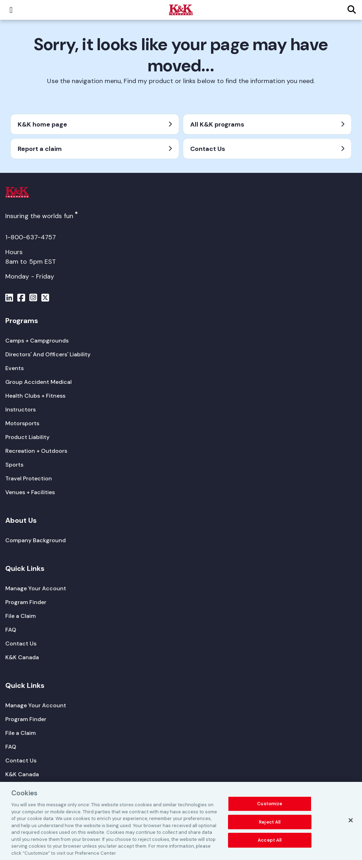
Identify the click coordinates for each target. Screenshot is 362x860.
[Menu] (9, 298)
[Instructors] (20, 409)
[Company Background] (35, 540)
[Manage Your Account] (35, 588)
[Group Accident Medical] (38, 382)
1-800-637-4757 (30, 237)
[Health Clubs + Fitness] (35, 395)
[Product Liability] (27, 437)
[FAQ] (10, 629)
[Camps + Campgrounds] (37, 340)
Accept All (269, 843)
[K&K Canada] (22, 657)
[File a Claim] (20, 616)
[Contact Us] (20, 643)
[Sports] (14, 464)
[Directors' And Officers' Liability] (47, 354)
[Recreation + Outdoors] (36, 451)
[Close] (350, 823)
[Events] (14, 368)
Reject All (269, 824)
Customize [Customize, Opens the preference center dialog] (269, 806)
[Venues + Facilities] (30, 492)
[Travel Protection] (28, 478)
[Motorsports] (22, 423)
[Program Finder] (25, 602)
